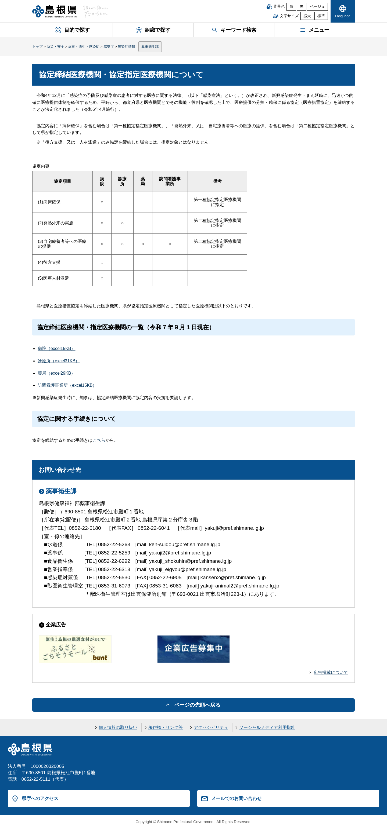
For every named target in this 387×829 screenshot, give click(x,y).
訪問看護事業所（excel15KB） (67, 385)
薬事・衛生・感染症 (83, 47)
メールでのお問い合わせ (236, 798)
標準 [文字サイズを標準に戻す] (321, 16)
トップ (37, 47)
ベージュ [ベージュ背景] (317, 7)
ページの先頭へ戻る (197, 705)
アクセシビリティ (211, 727)
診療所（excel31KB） (59, 361)
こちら (98, 440)
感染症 (108, 47)
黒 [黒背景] (301, 7)
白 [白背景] (291, 7)
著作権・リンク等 (165, 727)
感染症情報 (126, 47)
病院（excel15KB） (57, 348)
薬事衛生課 (150, 47)
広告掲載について (331, 672)
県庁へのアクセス (40, 798)
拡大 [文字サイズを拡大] (307, 16)
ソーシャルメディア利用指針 (267, 727)
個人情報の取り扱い (118, 727)
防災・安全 (55, 47)
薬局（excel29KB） (57, 373)
